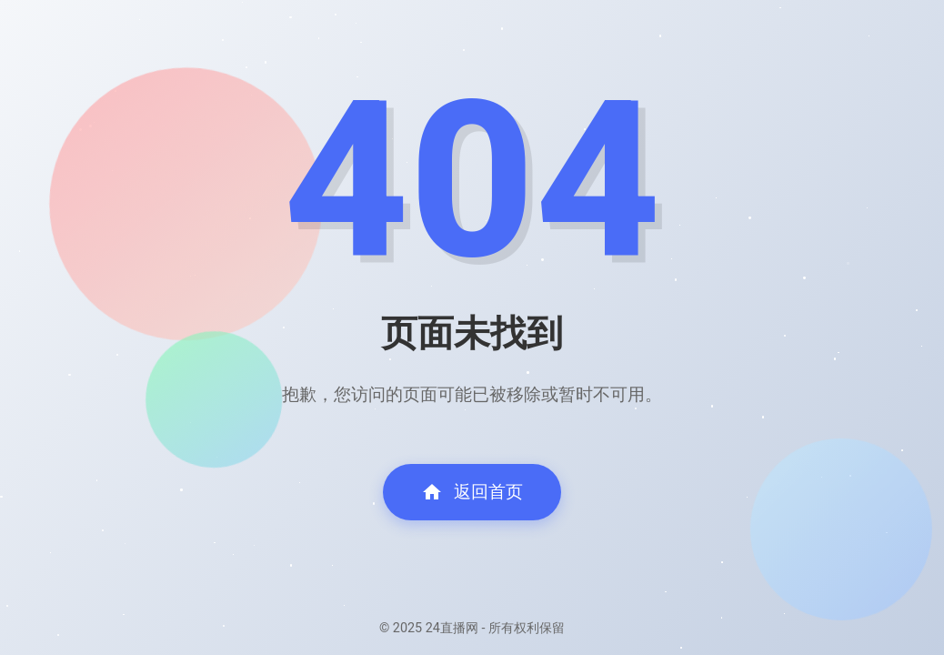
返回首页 (472, 492)
